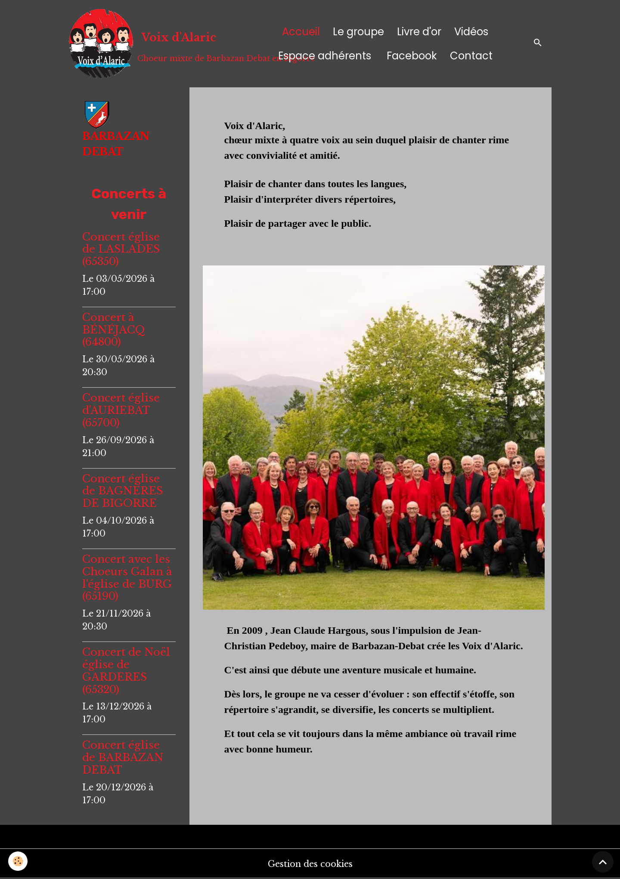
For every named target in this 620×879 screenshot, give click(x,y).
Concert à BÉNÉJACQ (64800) (113, 330)
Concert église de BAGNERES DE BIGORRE (122, 491)
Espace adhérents (324, 56)
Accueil (301, 32)
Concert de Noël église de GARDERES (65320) (126, 670)
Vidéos (471, 32)
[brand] (159, 44)
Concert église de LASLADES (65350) (121, 249)
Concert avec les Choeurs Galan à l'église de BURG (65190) (127, 577)
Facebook (410, 56)
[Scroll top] (603, 862)
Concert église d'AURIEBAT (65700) (121, 410)
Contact (471, 56)
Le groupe (358, 32)
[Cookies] (18, 861)
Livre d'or (419, 32)
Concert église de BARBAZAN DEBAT (123, 757)
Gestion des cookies (310, 864)
